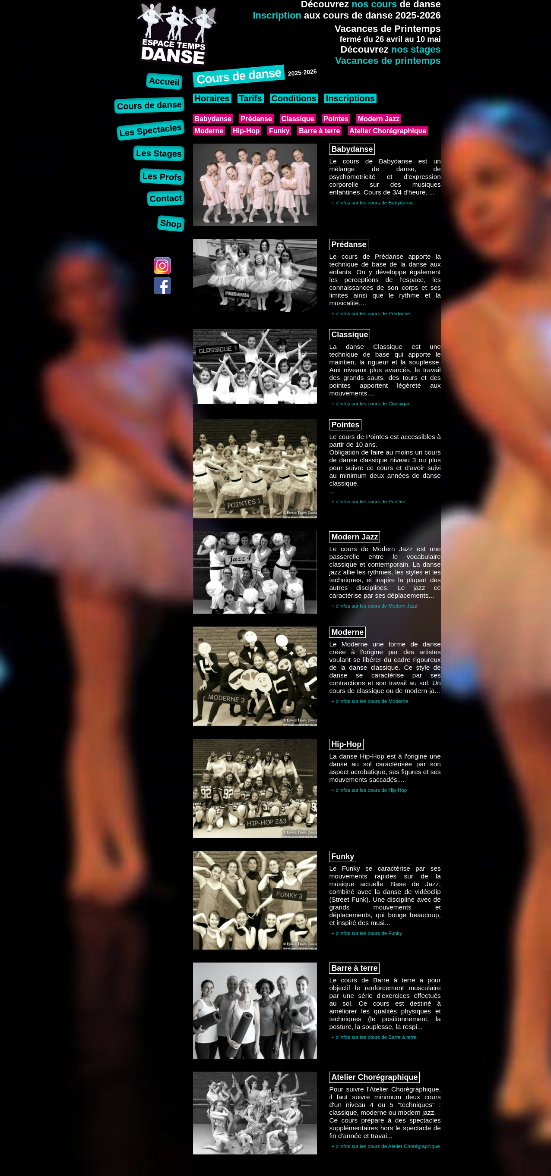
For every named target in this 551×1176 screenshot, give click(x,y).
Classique (298, 118)
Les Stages (159, 153)
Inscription (277, 15)
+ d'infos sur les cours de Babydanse (372, 202)
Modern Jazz (378, 118)
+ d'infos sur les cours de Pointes (368, 501)
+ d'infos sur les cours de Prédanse (370, 313)
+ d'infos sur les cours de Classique (370, 403)
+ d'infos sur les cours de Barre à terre (374, 1037)
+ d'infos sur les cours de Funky (366, 933)
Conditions (294, 98)
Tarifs (250, 98)
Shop (171, 223)
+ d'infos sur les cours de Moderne (369, 701)
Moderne (209, 131)
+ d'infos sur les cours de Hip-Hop (369, 790)
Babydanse (213, 118)
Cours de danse (149, 105)
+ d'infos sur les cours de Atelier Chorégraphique (385, 1146)
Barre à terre (319, 131)
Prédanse (256, 118)
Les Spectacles (150, 130)
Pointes (335, 118)
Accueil (164, 81)
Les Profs (162, 176)
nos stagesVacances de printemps (388, 55)
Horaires (212, 98)
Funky (279, 131)
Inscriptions (350, 98)
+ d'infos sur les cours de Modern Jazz (374, 605)
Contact (165, 198)
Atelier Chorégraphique (387, 131)
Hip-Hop (246, 131)
